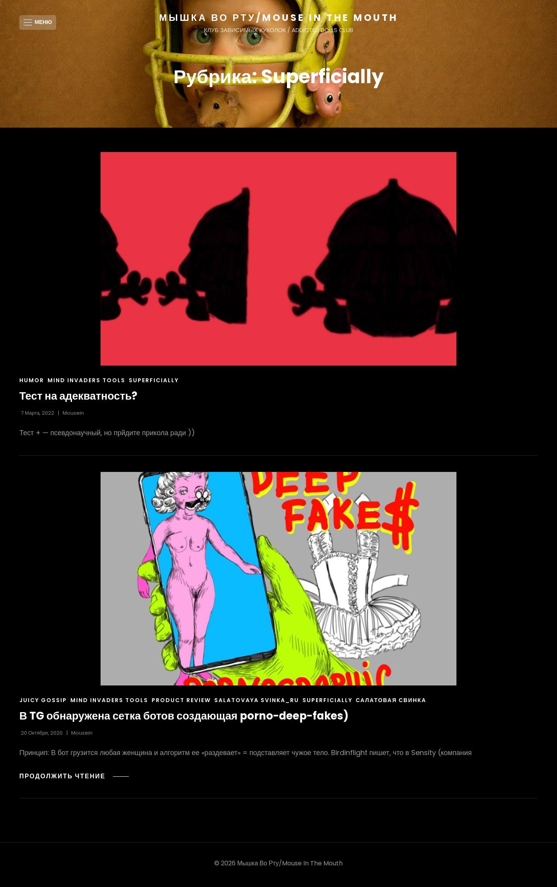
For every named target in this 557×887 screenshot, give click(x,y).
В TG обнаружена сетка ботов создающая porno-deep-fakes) (186, 718)
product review (181, 703)
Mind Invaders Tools (86, 383)
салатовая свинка (391, 703)
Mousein (73, 415)
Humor (31, 383)
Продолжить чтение (74, 778)
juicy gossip (43, 703)
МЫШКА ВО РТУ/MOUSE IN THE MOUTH (278, 17)
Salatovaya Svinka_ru (256, 703)
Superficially (154, 383)
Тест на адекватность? (79, 398)
